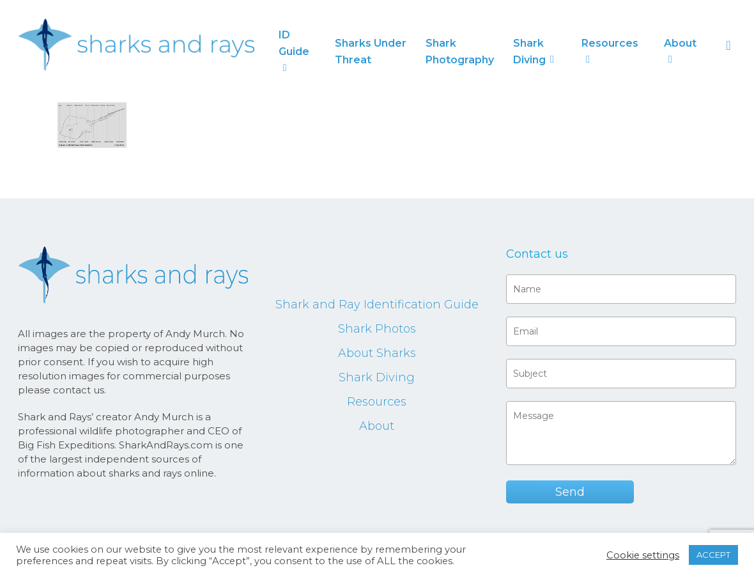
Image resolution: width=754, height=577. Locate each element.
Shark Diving (377, 377)
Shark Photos (377, 329)
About (376, 426)
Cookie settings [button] (642, 555)
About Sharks (377, 353)
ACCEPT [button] (713, 554)
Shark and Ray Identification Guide (377, 304)
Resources (376, 402)
